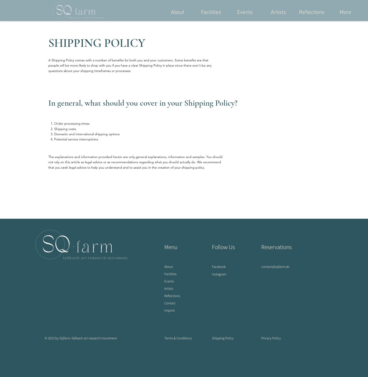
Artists (168, 288)
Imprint (169, 310)
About (168, 266)
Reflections (172, 296)
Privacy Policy (271, 338)
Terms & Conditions (178, 338)
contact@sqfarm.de (275, 266)
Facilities (170, 274)
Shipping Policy (223, 338)
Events (169, 281)
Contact (170, 303)
